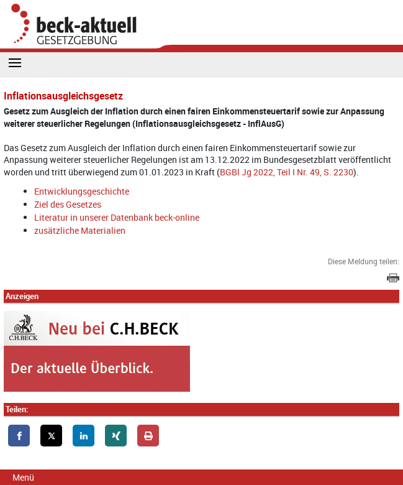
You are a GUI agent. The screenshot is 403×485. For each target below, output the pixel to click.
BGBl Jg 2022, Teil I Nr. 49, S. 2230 (286, 172)
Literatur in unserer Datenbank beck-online (116, 217)
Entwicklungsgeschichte (81, 191)
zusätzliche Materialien (79, 230)
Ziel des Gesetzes (67, 204)
